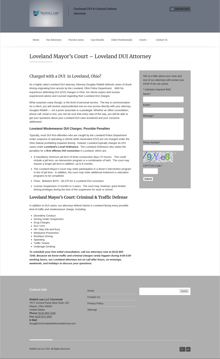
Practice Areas (77, 39)
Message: (148, 116)
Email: (147, 105)
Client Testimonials (124, 39)
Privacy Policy (95, 304)
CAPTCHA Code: (152, 166)
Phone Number (151, 143)
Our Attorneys (54, 39)
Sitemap (92, 310)
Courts (147, 39)
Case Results (99, 39)
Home (36, 39)
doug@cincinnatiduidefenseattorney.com (52, 324)
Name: (147, 94)
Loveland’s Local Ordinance (61, 147)
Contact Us (165, 39)
